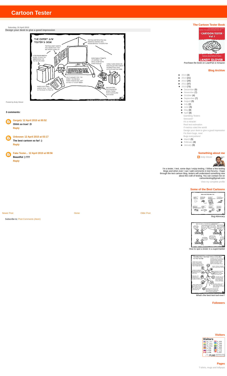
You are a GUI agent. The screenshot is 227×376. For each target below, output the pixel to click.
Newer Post (7, 213)
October (188, 95)
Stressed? (188, 119)
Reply (16, 128)
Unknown (18, 136)
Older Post (145, 213)
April (186, 113)
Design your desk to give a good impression (30, 30)
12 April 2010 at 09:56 (40, 153)
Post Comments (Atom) (29, 219)
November (189, 92)
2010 (184, 86)
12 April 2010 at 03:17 (36, 136)
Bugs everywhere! (192, 136)
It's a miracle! (190, 121)
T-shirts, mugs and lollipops (212, 367)
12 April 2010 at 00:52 (35, 120)
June (186, 107)
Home (77, 213)
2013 (184, 78)
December (189, 89)
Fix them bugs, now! (193, 133)
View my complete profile (213, 182)
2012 (184, 81)
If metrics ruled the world (195, 127)
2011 (184, 84)
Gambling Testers (192, 116)
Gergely (17, 120)
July (186, 104)
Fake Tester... (20, 153)
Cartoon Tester (31, 13)
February (188, 142)
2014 (184, 75)
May (186, 110)
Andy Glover (206, 157)
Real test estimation (193, 124)
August (187, 101)
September (189, 98)
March (187, 139)
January (188, 145)
